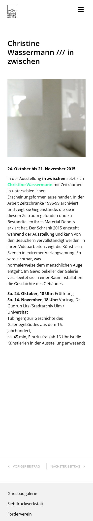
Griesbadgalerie (22, 416)
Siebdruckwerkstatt (25, 426)
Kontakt (14, 446)
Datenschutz (37, 499)
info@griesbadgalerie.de (30, 456)
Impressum (15, 499)
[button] (81, 9)
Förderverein (19, 436)
